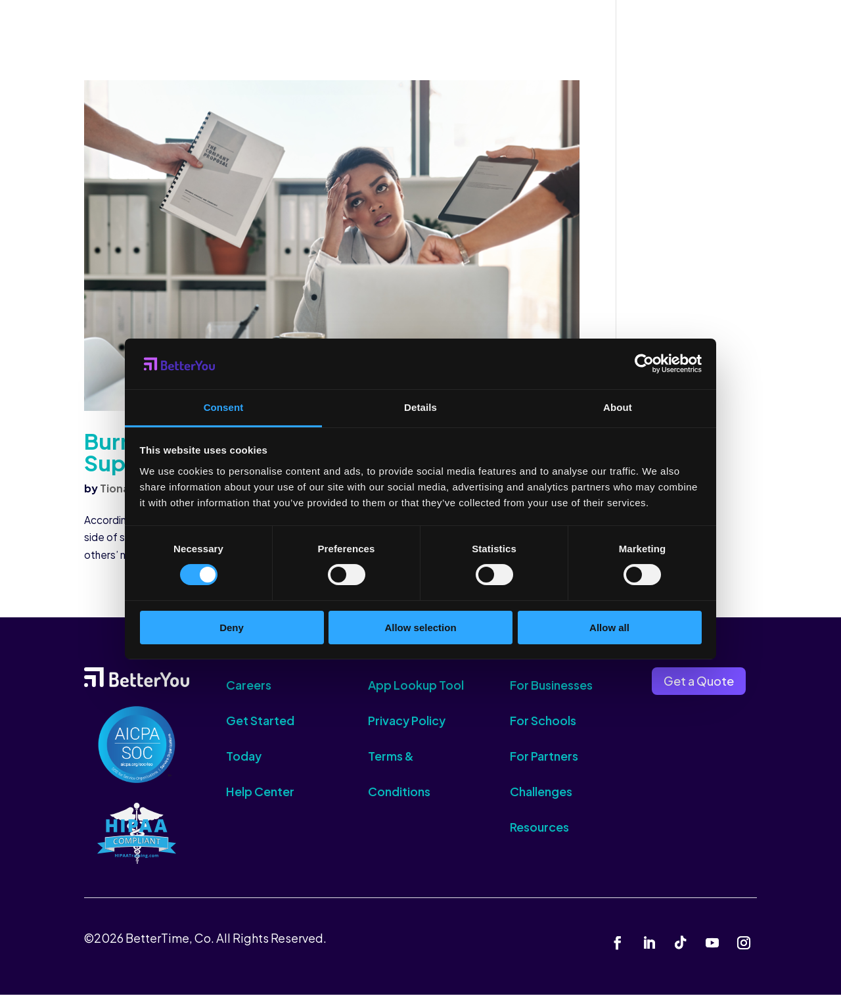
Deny (231, 627)
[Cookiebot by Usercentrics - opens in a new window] (644, 363)
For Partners (544, 759)
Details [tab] (420, 407)
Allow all (609, 627)
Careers (248, 688)
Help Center (260, 794)
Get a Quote (699, 683)
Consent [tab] (224, 407)
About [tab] (617, 407)
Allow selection (420, 627)
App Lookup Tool (416, 688)
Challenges (541, 794)
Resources (539, 830)
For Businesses (551, 688)
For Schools (543, 723)
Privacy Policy (406, 723)
